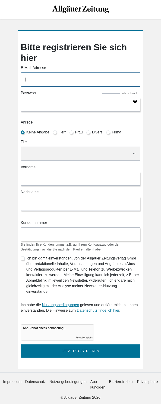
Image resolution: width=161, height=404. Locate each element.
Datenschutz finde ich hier (98, 310)
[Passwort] (80, 105)
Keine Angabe (38, 132)
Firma (116, 132)
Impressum (12, 382)
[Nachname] (80, 204)
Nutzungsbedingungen (60, 305)
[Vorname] (80, 179)
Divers (97, 132)
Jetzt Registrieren (80, 351)
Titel (24, 142)
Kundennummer (34, 223)
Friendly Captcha (84, 337)
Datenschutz (35, 382)
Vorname (28, 167)
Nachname (30, 192)
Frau (79, 132)
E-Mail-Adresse (33, 68)
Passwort (28, 93)
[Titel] (80, 154)
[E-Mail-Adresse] (80, 79)
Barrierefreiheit (121, 382)
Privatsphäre (147, 382)
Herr (62, 132)
